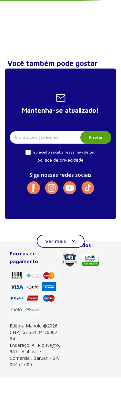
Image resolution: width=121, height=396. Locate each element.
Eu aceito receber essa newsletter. (64, 152)
